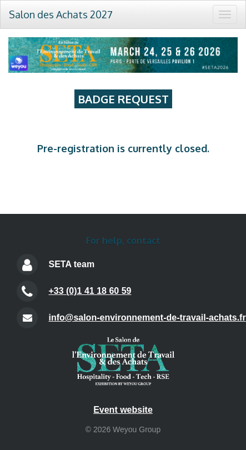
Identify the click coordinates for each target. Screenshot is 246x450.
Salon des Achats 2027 (61, 14)
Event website (123, 409)
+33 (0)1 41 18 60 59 (89, 291)
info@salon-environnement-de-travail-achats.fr (146, 317)
